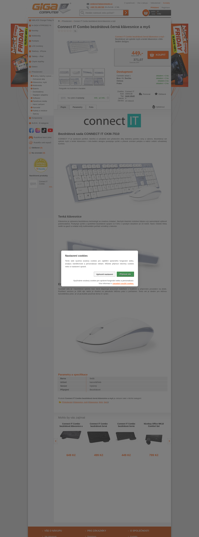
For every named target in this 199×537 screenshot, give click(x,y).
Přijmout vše (125, 274)
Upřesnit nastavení (104, 274)
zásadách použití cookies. (123, 283)
